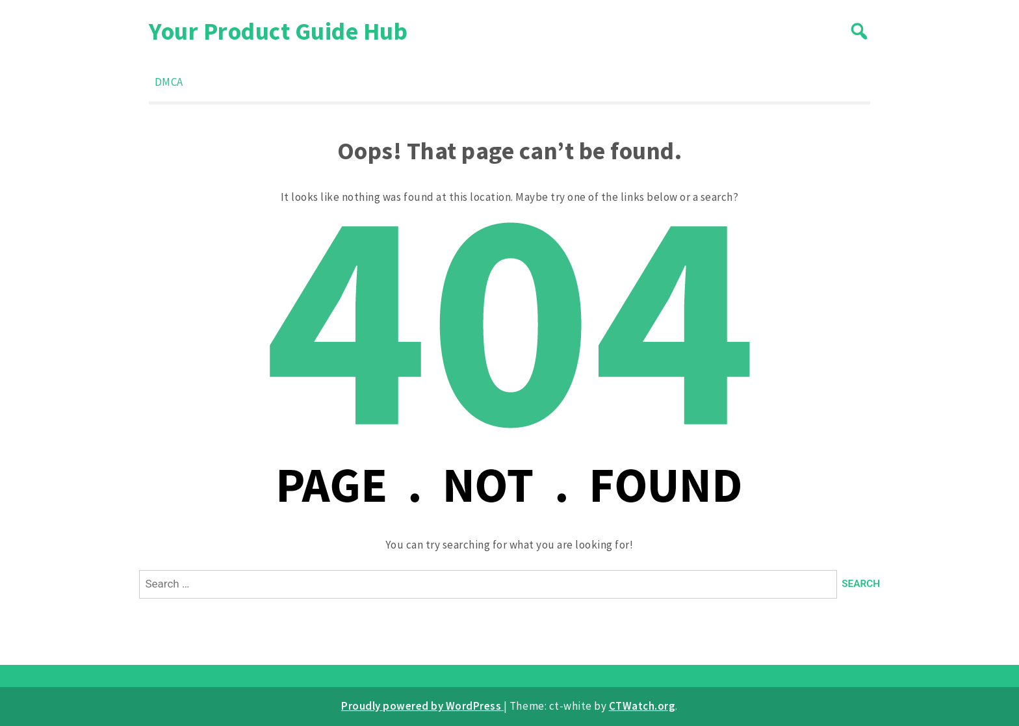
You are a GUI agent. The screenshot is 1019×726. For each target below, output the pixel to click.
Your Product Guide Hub (278, 31)
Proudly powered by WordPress (422, 706)
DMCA (169, 82)
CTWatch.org (642, 706)
